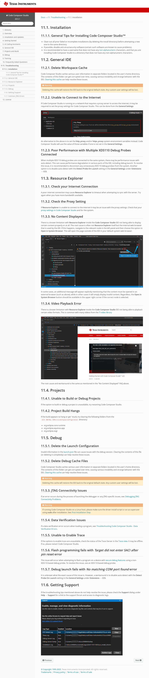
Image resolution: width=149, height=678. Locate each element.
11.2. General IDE (9, 78)
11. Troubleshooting (10, 65)
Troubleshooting (56, 17)
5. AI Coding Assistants (11, 44)
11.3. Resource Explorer (12, 82)
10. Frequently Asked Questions (15, 62)
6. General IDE (8, 48)
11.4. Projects (8, 85)
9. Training (7, 58)
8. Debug (6, 55)
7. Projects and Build (11, 51)
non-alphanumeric (107, 50)
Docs (43, 17)
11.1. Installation (9, 69)
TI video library (105, 312)
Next (138, 660)
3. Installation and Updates (13, 37)
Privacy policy (59, 672)
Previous (47, 660)
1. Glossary (7, 30)
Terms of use (72, 672)
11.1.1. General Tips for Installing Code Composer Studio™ (17, 74)
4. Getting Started (9, 40)
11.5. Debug (7, 89)
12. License (7, 99)
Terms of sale (86, 672)
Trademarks (46, 672)
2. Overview (7, 33)
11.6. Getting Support (12, 92)
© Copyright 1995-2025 (51, 669)
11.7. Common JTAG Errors (14, 96)
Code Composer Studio (18, 15)
